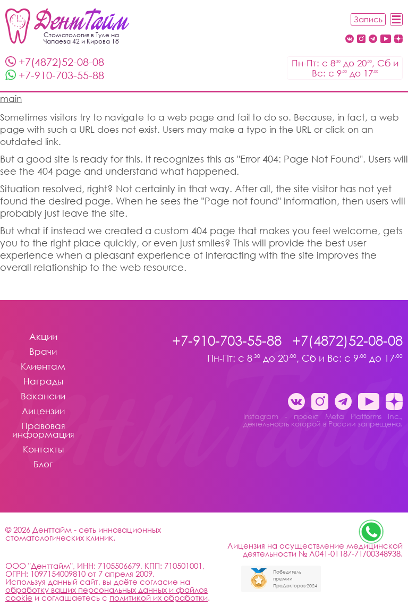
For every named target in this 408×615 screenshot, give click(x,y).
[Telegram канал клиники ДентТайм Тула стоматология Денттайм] (373, 39)
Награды (43, 382)
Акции (43, 337)
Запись (368, 19)
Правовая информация (43, 430)
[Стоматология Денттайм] (67, 26)
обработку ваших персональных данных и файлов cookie (106, 593)
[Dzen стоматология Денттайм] (398, 39)
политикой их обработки (158, 597)
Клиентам (43, 367)
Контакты (43, 450)
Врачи (43, 352)
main (11, 98)
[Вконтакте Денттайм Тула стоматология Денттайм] (349, 39)
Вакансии (43, 396)
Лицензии (43, 411)
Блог (43, 464)
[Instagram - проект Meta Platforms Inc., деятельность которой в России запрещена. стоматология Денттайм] (361, 39)
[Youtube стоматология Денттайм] (385, 39)
